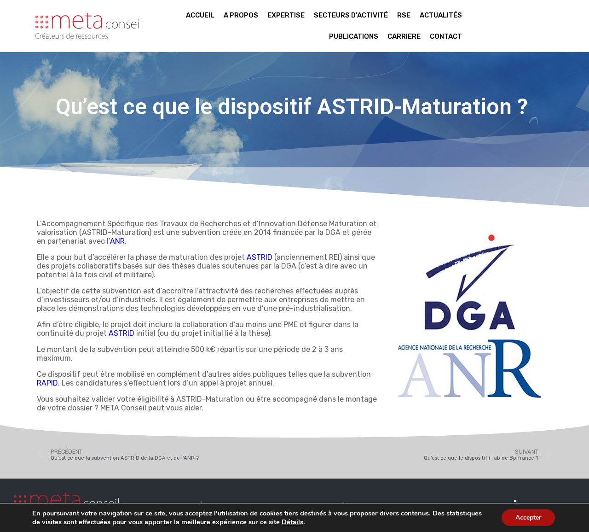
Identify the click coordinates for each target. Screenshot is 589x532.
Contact (446, 36)
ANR (117, 241)
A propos (241, 15)
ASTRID (259, 257)
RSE (403, 15)
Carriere (404, 36)
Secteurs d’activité (351, 15)
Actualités (441, 15)
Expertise (286, 15)
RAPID (47, 383)
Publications (353, 36)
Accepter (528, 517)
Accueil (200, 15)
